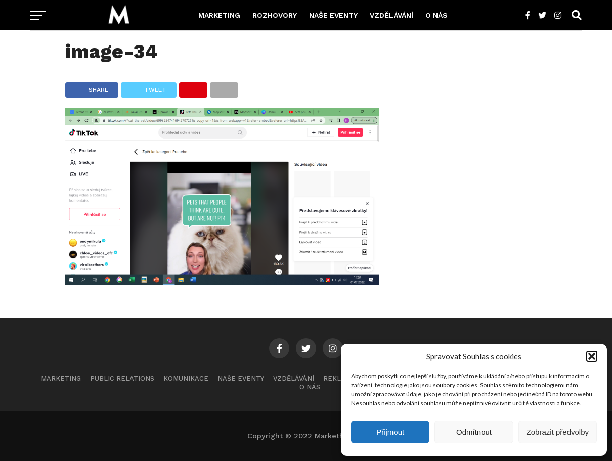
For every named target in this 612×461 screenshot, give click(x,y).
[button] (592, 356)
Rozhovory (274, 15)
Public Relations (122, 378)
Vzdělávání (391, 15)
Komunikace (185, 378)
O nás (436, 15)
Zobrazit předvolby (558, 432)
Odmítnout (474, 432)
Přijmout (390, 432)
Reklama (339, 378)
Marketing (219, 15)
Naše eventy (333, 15)
